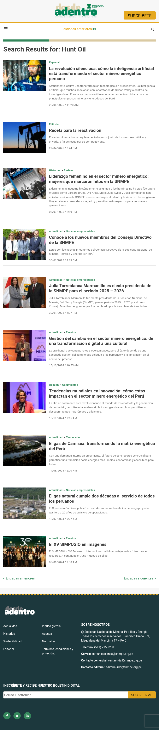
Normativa (48, 641)
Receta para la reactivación (75, 130)
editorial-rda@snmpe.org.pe (124, 667)
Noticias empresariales (80, 231)
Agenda (47, 633)
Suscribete (140, 15)
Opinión (54, 384)
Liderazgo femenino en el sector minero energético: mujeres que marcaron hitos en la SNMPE (99, 179)
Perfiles (68, 170)
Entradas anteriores (20, 578)
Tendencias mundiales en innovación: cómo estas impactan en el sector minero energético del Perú (97, 393)
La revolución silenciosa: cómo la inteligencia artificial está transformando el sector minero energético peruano (101, 73)
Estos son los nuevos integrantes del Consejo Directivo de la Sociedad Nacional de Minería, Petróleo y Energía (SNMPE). (100, 251)
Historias (54, 170)
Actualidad (56, 231)
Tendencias (73, 437)
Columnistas (70, 384)
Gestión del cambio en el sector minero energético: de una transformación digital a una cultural (101, 341)
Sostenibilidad (12, 641)
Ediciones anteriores (79, 29)
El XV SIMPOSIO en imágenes (77, 544)
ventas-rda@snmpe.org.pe (125, 660)
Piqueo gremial (51, 626)
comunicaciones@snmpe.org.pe (113, 653)
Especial (54, 62)
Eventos (71, 332)
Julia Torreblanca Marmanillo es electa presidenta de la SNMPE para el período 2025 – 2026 (100, 288)
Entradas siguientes (138, 578)
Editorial (54, 124)
